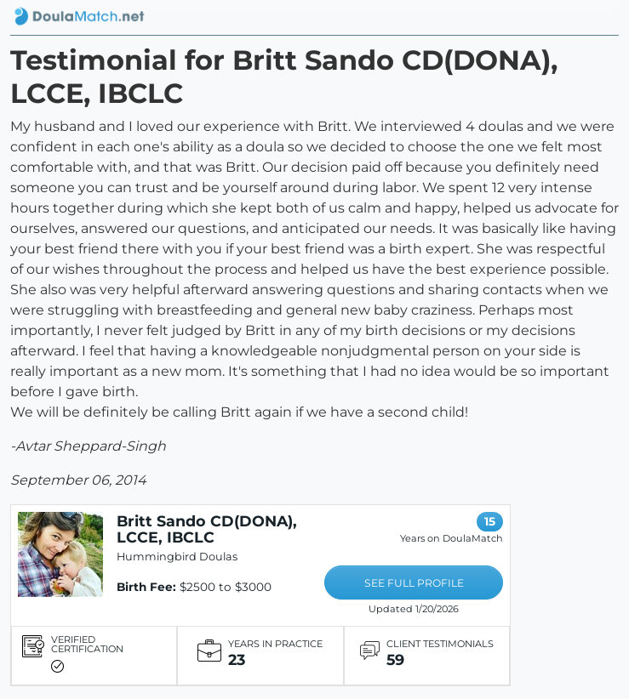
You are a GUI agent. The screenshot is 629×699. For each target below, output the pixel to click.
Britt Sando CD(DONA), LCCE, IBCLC (207, 529)
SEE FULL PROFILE (414, 583)
